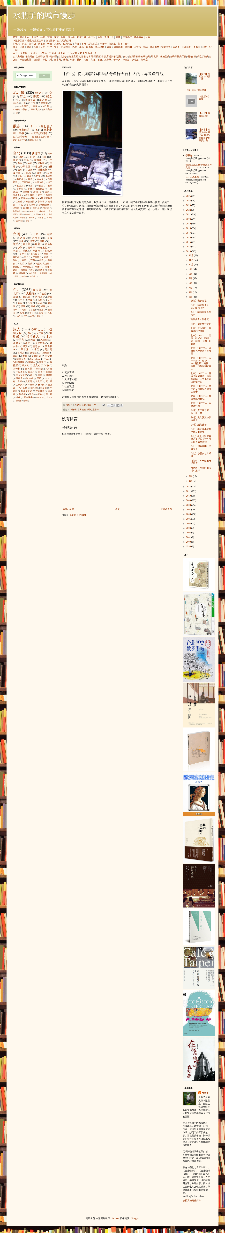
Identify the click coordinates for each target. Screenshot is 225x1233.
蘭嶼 (38, 316)
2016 (188, 237)
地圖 (100, 37)
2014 (188, 246)
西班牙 (31, 247)
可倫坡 (23, 218)
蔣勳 (26, 401)
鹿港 (40, 313)
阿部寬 (48, 349)
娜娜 (24, 356)
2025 (188, 196)
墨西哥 (41, 270)
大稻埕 (24, 53)
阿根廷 (22, 273)
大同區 (33, 53)
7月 (191, 278)
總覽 (15, 37)
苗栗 (41, 310)
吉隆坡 (32, 211)
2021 (188, 214)
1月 (191, 481)
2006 (188, 514)
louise (15, 356)
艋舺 (43, 306)
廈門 (40, 195)
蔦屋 (35, 106)
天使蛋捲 (40, 343)
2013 (188, 251)
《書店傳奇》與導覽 (198, 319)
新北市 (36, 153)
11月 (191, 260)
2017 (188, 233)
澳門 (50, 182)
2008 (188, 505)
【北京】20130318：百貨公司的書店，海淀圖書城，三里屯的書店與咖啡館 (199, 377)
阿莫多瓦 (21, 359)
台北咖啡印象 (20, 136)
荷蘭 (30, 264)
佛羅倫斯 (99, 47)
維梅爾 (49, 372)
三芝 (25, 316)
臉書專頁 (138, 37)
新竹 (49, 297)
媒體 (63, 37)
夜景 (33, 103)
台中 (49, 160)
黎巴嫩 (41, 43)
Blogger (135, 1218)
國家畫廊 (118, 47)
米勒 (65, 59)
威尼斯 (89, 47)
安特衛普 (41, 211)
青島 (43, 214)
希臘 (25, 250)
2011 (188, 491)
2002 (188, 532)
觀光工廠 (181, 56)
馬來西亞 (27, 267)
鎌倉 (39, 173)
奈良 (42, 47)
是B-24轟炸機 (192, 177)
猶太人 (25, 365)
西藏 (32, 260)
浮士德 (49, 394)
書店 (106, 56)
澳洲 (47, 267)
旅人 (126, 56)
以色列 (16, 43)
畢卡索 (116, 59)
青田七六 (108, 37)
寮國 (46, 257)
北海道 (112, 43)
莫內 (79, 59)
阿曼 (24, 43)
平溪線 (52, 53)
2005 (188, 519)
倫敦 (109, 47)
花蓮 (40, 303)
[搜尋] (25, 75)
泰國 (24, 260)
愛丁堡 (41, 218)
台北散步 (62, 56)
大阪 (20, 176)
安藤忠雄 (36, 356)
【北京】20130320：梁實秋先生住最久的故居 (199, 351)
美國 (49, 234)
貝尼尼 (28, 381)
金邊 (47, 192)
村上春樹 (17, 381)
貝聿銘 (49, 375)
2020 (188, 219)
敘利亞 (32, 43)
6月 (191, 283)
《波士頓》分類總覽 (196, 90)
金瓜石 (61, 53)
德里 (41, 186)
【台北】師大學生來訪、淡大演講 (198, 306)
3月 (191, 297)
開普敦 (36, 214)
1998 (188, 546)
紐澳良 (26, 208)
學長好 (189, 155)
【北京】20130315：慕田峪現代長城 (199, 397)
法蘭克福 (166, 47)
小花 (46, 359)
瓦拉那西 (21, 186)
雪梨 (27, 221)
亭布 (21, 205)
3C (24, 103)
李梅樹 (31, 385)
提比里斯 (30, 205)
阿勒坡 (34, 198)
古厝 (91, 56)
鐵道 (70, 56)
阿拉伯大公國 (42, 264)
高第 (39, 378)
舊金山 (36, 208)
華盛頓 (27, 214)
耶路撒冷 (40, 189)
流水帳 (71, 37)
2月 (191, 476)
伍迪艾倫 (164, 56)
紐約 (204, 47)
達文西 (39, 381)
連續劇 (173, 56)
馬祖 (89, 53)
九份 (69, 53)
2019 (188, 223)
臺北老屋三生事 (35, 40)
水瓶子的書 (18, 40)
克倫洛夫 (17, 195)
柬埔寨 (26, 244)
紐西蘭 (32, 276)
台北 (15, 53)
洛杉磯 (16, 208)
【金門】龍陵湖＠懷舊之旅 (204, 77)
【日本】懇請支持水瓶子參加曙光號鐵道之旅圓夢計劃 (204, 135)
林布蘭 (41, 385)
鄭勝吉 (31, 362)
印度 (77, 43)
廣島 (20, 169)
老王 (32, 375)
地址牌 (44, 100)
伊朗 (49, 43)
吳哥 (56, 47)
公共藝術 (133, 56)
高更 (86, 59)
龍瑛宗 (144, 59)
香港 (29, 176)
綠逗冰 (91, 37)
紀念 (49, 96)
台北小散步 (33, 140)
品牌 (111, 56)
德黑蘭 (26, 192)
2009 (188, 500)
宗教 (140, 56)
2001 (188, 537)
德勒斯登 (154, 47)
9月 (191, 269)
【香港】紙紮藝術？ (198, 424)
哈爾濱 (32, 218)
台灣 (17, 234)
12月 (191, 255)
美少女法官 (21, 375)
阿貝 (32, 340)
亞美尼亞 (67, 43)
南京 (25, 211)
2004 (188, 523)
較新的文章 (68, 509)
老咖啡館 (30, 56)
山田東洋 (20, 385)
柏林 (145, 47)
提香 (40, 372)
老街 (85, 56)
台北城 (26, 297)
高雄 (40, 300)
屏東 (23, 306)
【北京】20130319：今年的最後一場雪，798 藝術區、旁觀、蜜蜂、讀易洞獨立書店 (199, 363)
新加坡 (41, 202)
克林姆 (48, 369)
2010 (188, 496)
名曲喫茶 (40, 56)
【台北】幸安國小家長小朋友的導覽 (199, 430)
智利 (127, 43)
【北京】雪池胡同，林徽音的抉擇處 (199, 329)
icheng (39, 369)
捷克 (32, 241)
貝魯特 (24, 198)
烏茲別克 (33, 273)
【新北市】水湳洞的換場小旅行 (199, 469)
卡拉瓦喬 (47, 59)
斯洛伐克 (93, 43)
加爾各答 (16, 211)
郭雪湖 (126, 59)
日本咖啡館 (51, 56)
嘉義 (32, 310)
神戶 (49, 47)
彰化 (22, 313)
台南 (74, 53)
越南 (15, 270)
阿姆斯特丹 (46, 198)
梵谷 (93, 59)
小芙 (36, 349)
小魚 (40, 333)
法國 (22, 238)
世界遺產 (81, 410)
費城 (50, 186)
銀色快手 (28, 397)
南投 (24, 310)
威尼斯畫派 (202, 56)
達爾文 (19, 378)
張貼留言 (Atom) (77, 515)
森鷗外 (18, 401)
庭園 (75, 56)
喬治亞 (16, 267)
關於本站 (24, 37)
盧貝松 (36, 365)
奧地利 (48, 244)
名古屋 (40, 179)
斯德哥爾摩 (43, 205)
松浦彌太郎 (26, 391)
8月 (191, 274)
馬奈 (72, 59)
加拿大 (24, 270)
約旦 (30, 189)
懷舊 (96, 56)
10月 (191, 264)
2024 (188, 200)
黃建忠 (42, 362)
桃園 (30, 300)
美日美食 (47, 109)
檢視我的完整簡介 (192, 1200)
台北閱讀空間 (64, 40)
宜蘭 (15, 297)
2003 (188, 528)
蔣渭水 (16, 343)
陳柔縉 (22, 394)
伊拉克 (24, 276)
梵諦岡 (36, 257)
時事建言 (24, 129)
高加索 (57, 43)
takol (47, 378)
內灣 (32, 316)
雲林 (32, 186)
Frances (45, 353)
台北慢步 (50, 40)
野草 (118, 37)
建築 (38, 92)
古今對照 (23, 106)
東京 (29, 47)
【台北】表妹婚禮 (197, 300)
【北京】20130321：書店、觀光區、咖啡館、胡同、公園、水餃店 (199, 339)
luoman (115, 1218)
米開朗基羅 (25, 59)
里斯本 (196, 47)
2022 (188, 210)
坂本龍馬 (40, 397)
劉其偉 (33, 388)
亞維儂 (19, 202)
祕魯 (120, 43)
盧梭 (18, 397)
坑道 (80, 56)
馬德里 (176, 47)
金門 (84, 53)
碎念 (23, 96)
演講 (49, 37)
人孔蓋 (45, 106)
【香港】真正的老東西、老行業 (198, 411)
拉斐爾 (37, 59)
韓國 (41, 260)
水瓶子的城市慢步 (44, 15)
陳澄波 (135, 59)
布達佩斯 (29, 195)
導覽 (56, 37)
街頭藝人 (118, 56)
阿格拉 (20, 189)
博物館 (190, 56)
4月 (191, 292)
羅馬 (81, 47)
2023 (188, 205)
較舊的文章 (166, 509)
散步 (17, 126)
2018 (188, 228)
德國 (42, 241)
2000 (188, 542)
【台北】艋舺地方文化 (199, 324)
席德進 (49, 397)
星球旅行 (127, 37)
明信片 (146, 56)
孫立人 (31, 372)
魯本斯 (57, 59)
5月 (191, 287)
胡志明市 (19, 221)
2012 (188, 486)
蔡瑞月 (21, 353)
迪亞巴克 (37, 192)
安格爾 (43, 388)
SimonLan (35, 359)
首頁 (147, 37)
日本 (36, 234)
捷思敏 (36, 346)
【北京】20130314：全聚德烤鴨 (199, 404)
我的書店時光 (19, 140)
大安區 (43, 53)
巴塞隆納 (186, 47)
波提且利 (40, 391)
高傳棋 (16, 368)
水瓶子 (34, 37)
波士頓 (17, 173)
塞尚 (31, 394)
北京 (15, 47)
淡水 (20, 303)
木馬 (49, 336)
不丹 (84, 43)
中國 (21, 241)
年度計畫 (81, 37)
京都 (36, 47)
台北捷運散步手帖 (40, 137)
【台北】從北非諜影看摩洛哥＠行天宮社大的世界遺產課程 (199, 439)
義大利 (36, 238)
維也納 (128, 47)
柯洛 (40, 394)
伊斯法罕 (46, 208)
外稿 (42, 37)
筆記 (15, 103)
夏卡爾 (107, 59)
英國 (49, 238)
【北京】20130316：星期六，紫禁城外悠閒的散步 (199, 389)
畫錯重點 (35, 109)
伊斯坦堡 (65, 47)
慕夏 (100, 59)
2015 (188, 242)
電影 (155, 56)
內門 (19, 316)
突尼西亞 (43, 273)
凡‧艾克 (23, 388)
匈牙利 (38, 267)
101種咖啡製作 (20, 109)
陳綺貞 (29, 378)
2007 (188, 509)
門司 (38, 176)
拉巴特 (49, 218)
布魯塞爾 (30, 202)
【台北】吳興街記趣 (204, 114)
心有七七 (37, 329)
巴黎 (74, 47)
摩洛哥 (103, 43)
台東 (79, 53)
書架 (36, 96)
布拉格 (137, 47)
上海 (22, 47)
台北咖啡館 (18, 56)
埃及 (32, 270)
